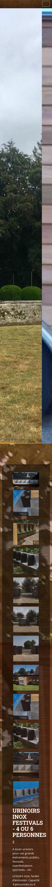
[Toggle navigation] (46, 3)
